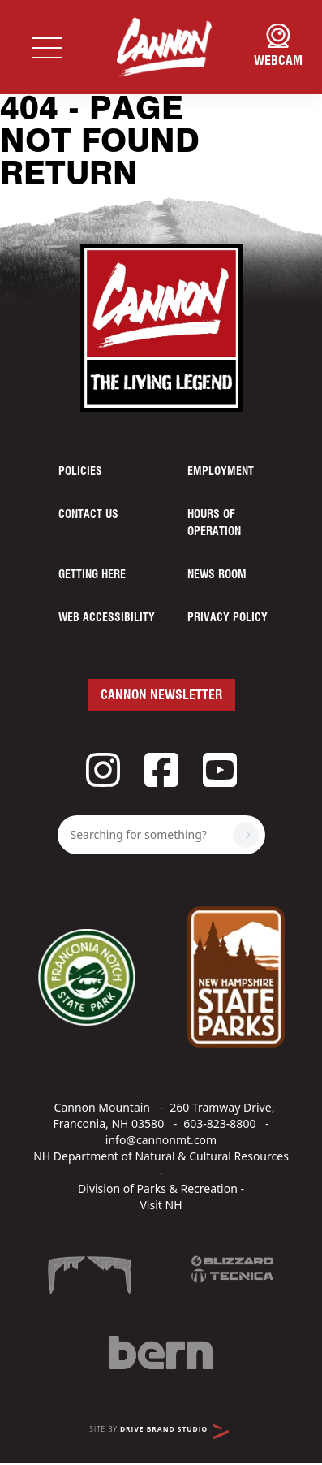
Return (69, 175)
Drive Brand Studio (174, 1431)
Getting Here (92, 575)
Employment (220, 472)
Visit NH (161, 1204)
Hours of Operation (214, 523)
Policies (80, 472)
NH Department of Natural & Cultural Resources (161, 1156)
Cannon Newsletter (161, 695)
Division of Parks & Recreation (158, 1188)
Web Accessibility (106, 618)
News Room (217, 575)
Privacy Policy (227, 618)
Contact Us (88, 515)
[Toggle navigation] (47, 47)
